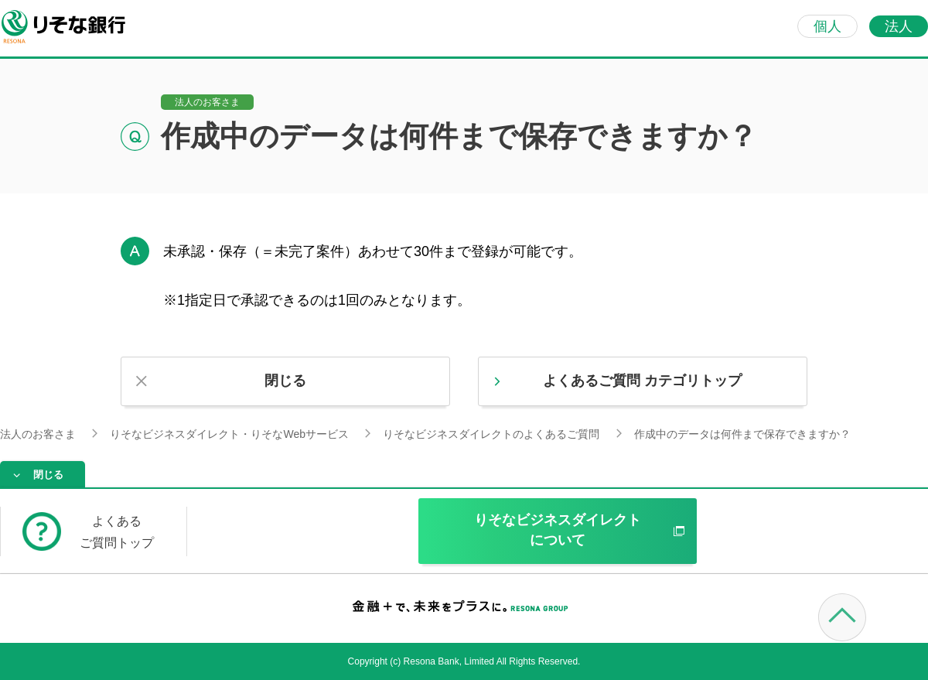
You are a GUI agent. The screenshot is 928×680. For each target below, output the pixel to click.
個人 (827, 26)
